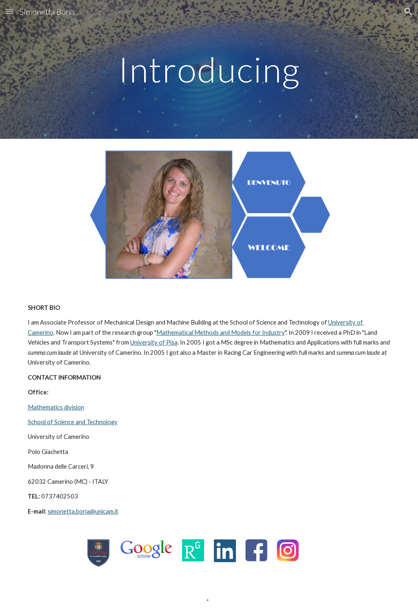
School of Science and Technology (73, 421)
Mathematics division (56, 407)
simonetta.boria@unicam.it (83, 511)
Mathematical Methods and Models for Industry (220, 332)
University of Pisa (154, 342)
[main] (209, 69)
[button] (10, 11)
